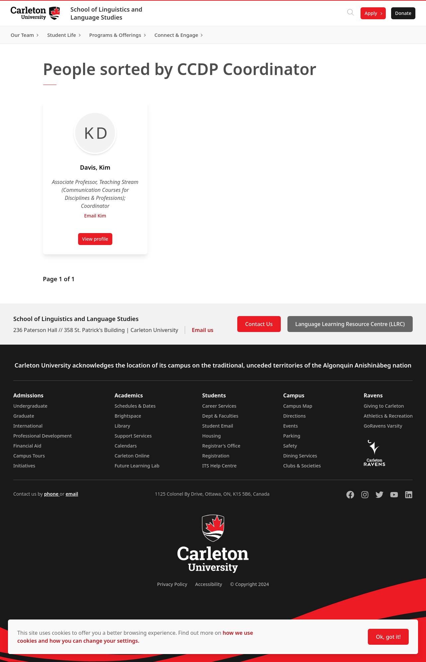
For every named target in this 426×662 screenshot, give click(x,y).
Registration (216, 456)
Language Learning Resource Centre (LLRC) (350, 324)
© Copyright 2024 (249, 584)
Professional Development (42, 436)
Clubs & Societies (302, 465)
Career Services (219, 406)
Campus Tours (29, 456)
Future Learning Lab (137, 465)
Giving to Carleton (384, 406)
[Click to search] (350, 13)
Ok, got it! (388, 636)
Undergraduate (30, 406)
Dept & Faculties (220, 416)
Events (290, 426)
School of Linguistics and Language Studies (106, 13)
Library (122, 426)
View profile (97, 240)
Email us (202, 330)
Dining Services (300, 456)
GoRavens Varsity (383, 426)
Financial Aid (27, 446)
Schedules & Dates (135, 406)
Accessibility (208, 584)
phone (51, 494)
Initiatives (24, 465)
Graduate (23, 416)
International (28, 426)
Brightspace (128, 416)
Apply (371, 13)
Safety (290, 446)
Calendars (126, 446)
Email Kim (95, 215)
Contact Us (259, 324)
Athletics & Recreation (388, 416)
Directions (294, 416)
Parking (291, 436)
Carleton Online (132, 456)
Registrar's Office (221, 446)
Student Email (217, 426)
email (71, 494)
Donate (403, 13)
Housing (211, 436)
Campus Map (297, 406)
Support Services (133, 436)
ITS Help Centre (219, 465)
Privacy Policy (172, 584)
